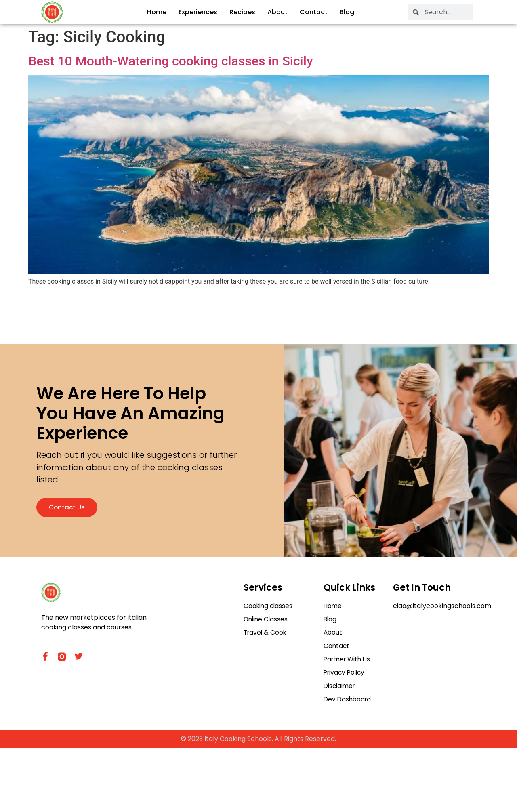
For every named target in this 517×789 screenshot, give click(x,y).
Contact (314, 12)
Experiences (198, 12)
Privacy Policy (345, 712)
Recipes (242, 12)
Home (156, 12)
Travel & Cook (266, 671)
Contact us (72, 531)
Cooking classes (269, 643)
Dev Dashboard (348, 740)
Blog (347, 12)
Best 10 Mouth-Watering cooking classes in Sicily (170, 61)
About (277, 12)
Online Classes (267, 657)
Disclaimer (340, 726)
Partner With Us (349, 698)
